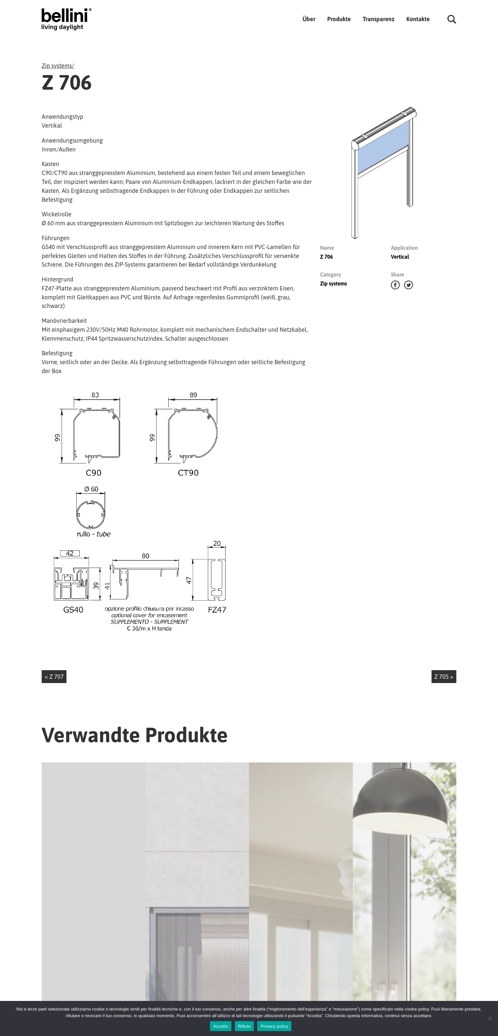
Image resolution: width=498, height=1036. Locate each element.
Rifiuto (244, 1026)
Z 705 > (444, 676)
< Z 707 (54, 676)
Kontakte (418, 19)
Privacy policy (274, 1026)
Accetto (220, 1026)
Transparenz (378, 19)
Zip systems (57, 65)
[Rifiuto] (489, 1018)
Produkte (339, 19)
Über (309, 19)
